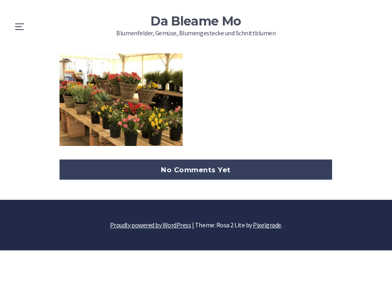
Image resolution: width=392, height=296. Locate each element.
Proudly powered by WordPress (150, 225)
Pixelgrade (267, 225)
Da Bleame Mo (196, 21)
